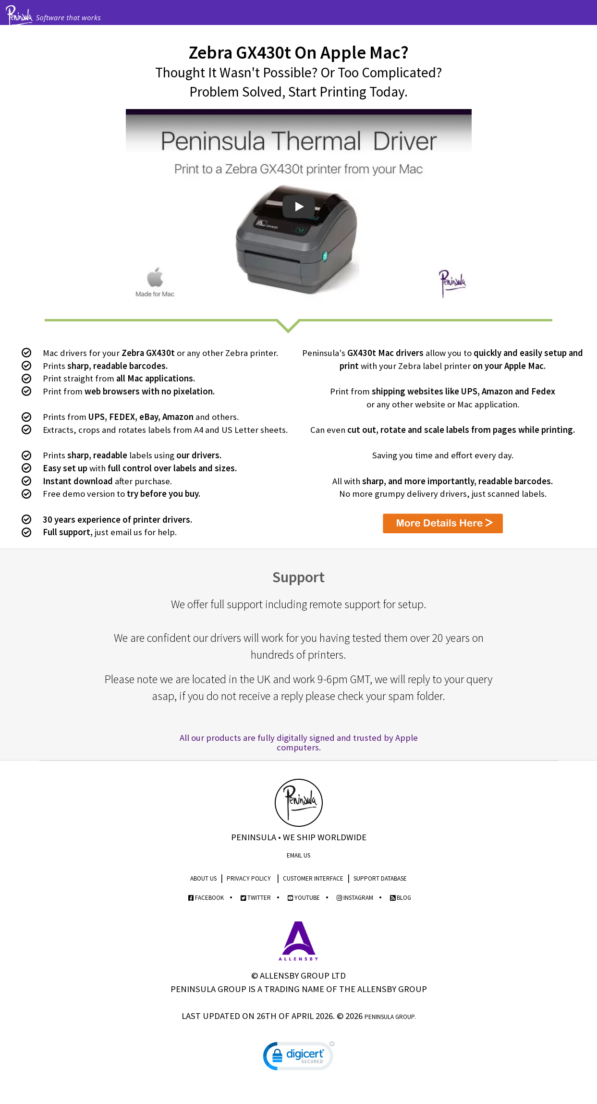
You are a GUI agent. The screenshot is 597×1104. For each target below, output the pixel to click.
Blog (400, 898)
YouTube (304, 898)
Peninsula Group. (390, 1017)
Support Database (380, 878)
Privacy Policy (249, 878)
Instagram (355, 898)
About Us (203, 878)
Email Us (298, 855)
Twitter (256, 898)
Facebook (206, 898)
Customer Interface (313, 878)
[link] (299, 1058)
